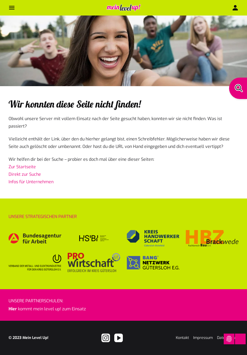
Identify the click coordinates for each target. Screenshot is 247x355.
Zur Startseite (22, 167)
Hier (13, 309)
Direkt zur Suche (25, 174)
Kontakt (182, 337)
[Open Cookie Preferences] (228, 339)
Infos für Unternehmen (31, 182)
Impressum (203, 337)
